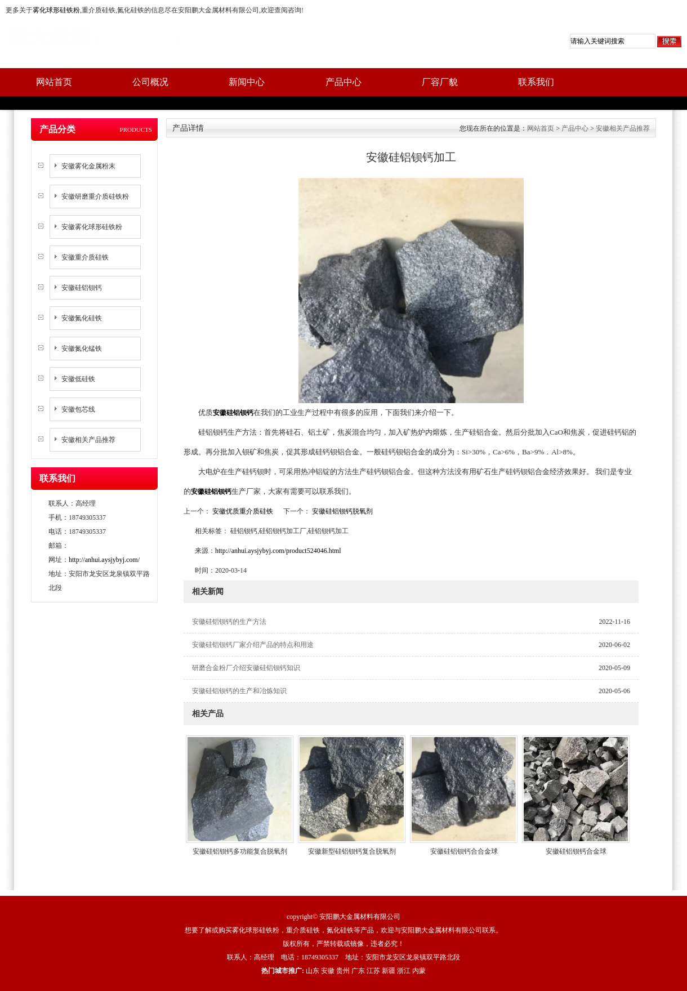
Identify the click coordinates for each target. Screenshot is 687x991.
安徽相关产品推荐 (88, 440)
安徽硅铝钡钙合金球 (576, 851)
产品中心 (343, 82)
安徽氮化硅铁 (81, 318)
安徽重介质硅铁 (85, 257)
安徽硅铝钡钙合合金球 (464, 851)
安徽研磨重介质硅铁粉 (95, 196)
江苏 (373, 971)
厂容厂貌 (440, 82)
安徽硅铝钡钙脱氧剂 (341, 511)
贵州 (343, 971)
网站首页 (54, 82)
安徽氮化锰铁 (81, 348)
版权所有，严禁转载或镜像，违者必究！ (343, 944)
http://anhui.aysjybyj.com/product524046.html (278, 551)
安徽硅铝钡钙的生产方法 (229, 622)
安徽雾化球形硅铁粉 (91, 227)
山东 (312, 971)
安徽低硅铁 (78, 379)
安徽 (327, 971)
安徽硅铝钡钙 (81, 288)
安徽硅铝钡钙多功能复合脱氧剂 (240, 851)
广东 (358, 971)
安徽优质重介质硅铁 (243, 511)
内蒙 (419, 971)
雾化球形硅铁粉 (56, 10)
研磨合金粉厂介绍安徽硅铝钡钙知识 (246, 668)
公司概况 (150, 82)
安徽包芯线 (78, 409)
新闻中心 (247, 82)
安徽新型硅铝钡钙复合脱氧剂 (352, 851)
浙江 (404, 971)
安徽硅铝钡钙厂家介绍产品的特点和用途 (253, 645)
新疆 (388, 971)
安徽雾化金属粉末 (88, 166)
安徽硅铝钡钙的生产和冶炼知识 (239, 691)
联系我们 (536, 82)
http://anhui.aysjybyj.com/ (104, 560)
